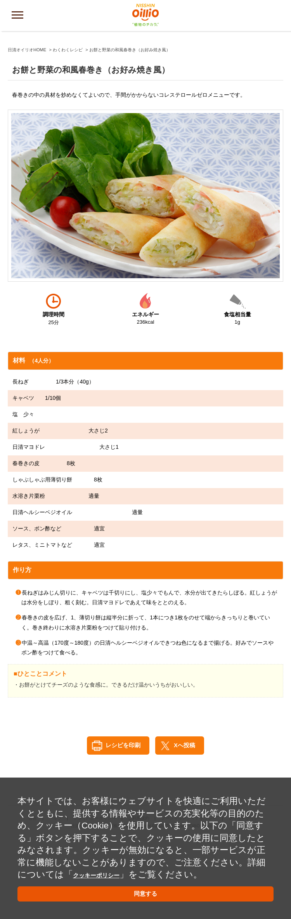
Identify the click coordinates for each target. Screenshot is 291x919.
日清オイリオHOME (27, 129)
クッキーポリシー (110, 869)
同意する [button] (145, 892)
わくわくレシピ (68, 129)
